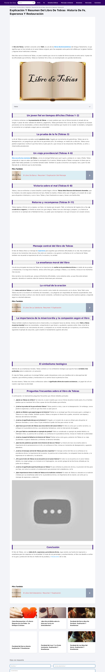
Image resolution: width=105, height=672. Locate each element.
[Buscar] (33, 2)
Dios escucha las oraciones (21, 158)
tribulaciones (55, 556)
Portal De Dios (10, 3)
